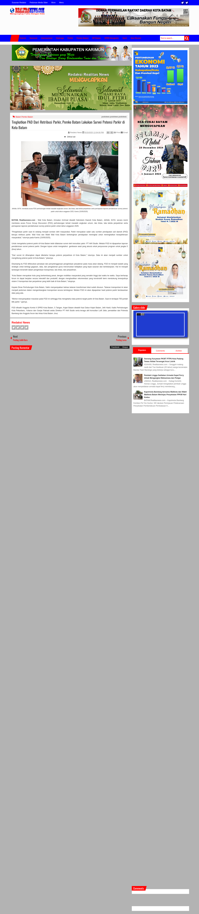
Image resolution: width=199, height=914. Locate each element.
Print (117, 132)
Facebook (187, 2)
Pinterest (26, 327)
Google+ (22, 327)
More (53, 3)
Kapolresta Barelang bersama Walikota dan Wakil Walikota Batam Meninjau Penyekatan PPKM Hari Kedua (165, 394)
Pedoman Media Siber (39, 3)
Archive (179, 351)
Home (14, 38)
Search (186, 38)
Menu (61, 3)
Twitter (183, 2)
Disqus (125, 347)
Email (124, 132)
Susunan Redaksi (19, 3)
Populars (142, 350)
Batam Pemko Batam (24, 117)
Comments (160, 351)
